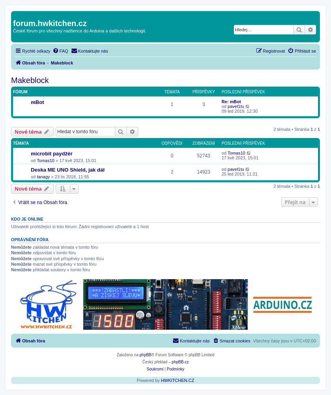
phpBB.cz (180, 362)
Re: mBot (231, 101)
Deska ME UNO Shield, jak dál (68, 170)
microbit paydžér (52, 154)
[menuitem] (60, 51)
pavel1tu (236, 106)
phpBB (145, 355)
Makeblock (30, 80)
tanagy (43, 176)
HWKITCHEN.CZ (177, 380)
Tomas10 (46, 160)
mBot (37, 102)
